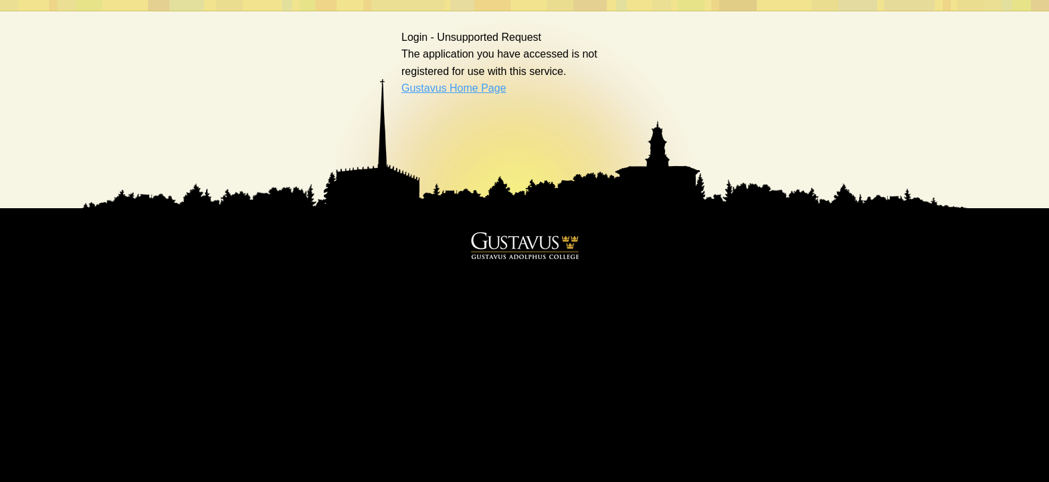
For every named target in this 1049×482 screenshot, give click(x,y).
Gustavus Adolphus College (525, 245)
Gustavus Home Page (453, 88)
